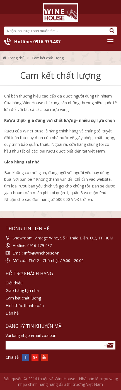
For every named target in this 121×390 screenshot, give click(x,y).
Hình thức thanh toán (25, 305)
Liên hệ (12, 313)
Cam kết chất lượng (23, 298)
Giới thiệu (14, 283)
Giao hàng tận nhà (22, 290)
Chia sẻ (12, 357)
